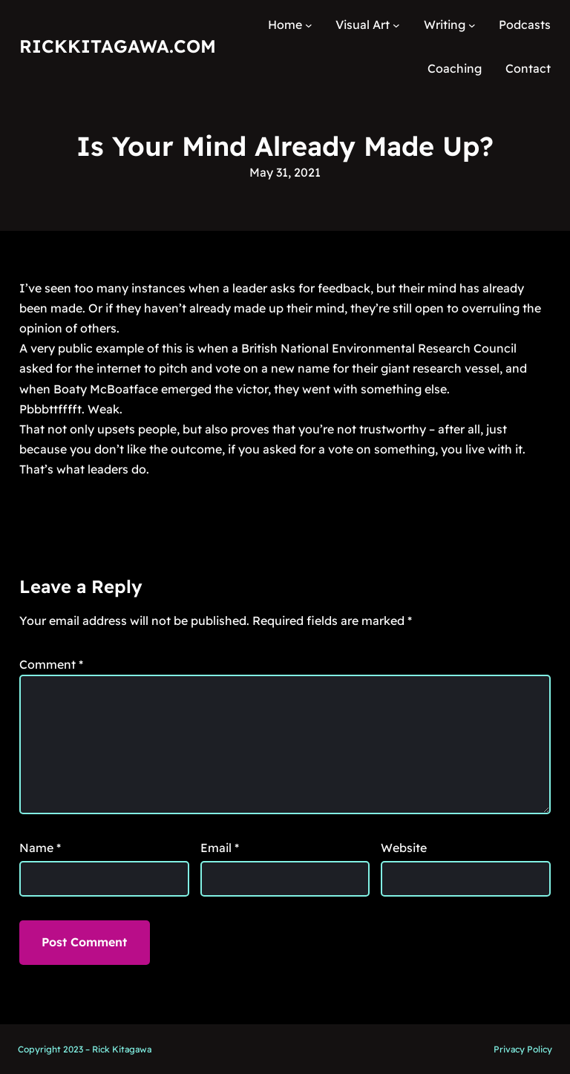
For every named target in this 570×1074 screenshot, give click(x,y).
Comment (51, 664)
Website (404, 847)
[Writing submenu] (472, 25)
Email (219, 847)
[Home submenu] (308, 25)
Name (40, 847)
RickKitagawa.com (117, 46)
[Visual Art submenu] (396, 25)
